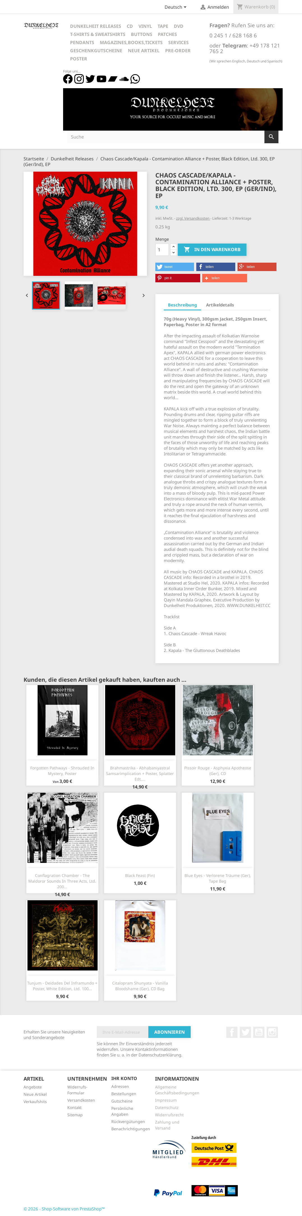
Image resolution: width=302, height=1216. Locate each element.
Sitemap (75, 1114)
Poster (78, 59)
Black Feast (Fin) (140, 875)
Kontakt (74, 1107)
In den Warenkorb (212, 249)
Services (178, 42)
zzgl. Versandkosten (193, 218)
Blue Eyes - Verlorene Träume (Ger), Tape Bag (218, 878)
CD (130, 26)
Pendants (82, 42)
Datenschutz (167, 1107)
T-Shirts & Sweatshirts (97, 34)
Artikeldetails (220, 305)
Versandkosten (81, 1100)
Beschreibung (182, 305)
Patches (167, 34)
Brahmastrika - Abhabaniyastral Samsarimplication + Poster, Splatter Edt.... (140, 773)
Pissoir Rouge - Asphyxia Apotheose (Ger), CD (217, 770)
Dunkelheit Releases (95, 26)
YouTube (258, 1032)
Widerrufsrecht (169, 1114)
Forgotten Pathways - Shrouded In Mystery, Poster (62, 770)
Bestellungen (123, 1093)
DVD (178, 26)
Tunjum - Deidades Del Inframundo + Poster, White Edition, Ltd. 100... (62, 985)
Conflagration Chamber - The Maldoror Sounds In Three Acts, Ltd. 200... (62, 881)
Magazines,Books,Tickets (131, 42)
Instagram (272, 1032)
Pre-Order (178, 50)
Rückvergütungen (128, 1121)
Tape (163, 26)
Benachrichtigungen (130, 1128)
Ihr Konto (124, 1078)
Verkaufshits (35, 1101)
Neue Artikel (144, 50)
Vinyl (145, 26)
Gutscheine (122, 1101)
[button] (174, 267)
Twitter (245, 1032)
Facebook (232, 1032)
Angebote (33, 1087)
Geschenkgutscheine (96, 50)
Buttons (141, 34)
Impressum (166, 1100)
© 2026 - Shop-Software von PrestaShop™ (64, 1209)
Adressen (120, 1086)
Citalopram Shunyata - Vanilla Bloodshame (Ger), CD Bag (140, 985)
